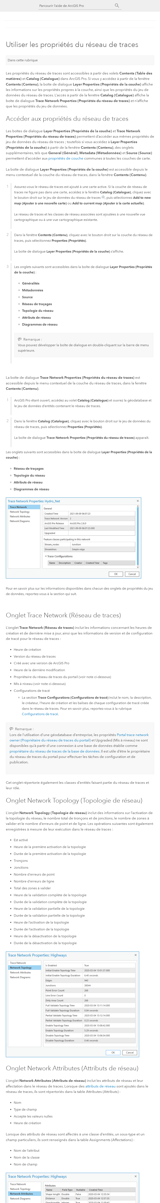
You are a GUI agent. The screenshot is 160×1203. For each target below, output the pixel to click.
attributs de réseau (100, 1086)
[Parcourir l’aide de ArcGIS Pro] (75, 5)
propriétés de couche (65, 158)
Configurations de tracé (40, 714)
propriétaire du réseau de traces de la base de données (55, 751)
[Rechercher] (117, 6)
